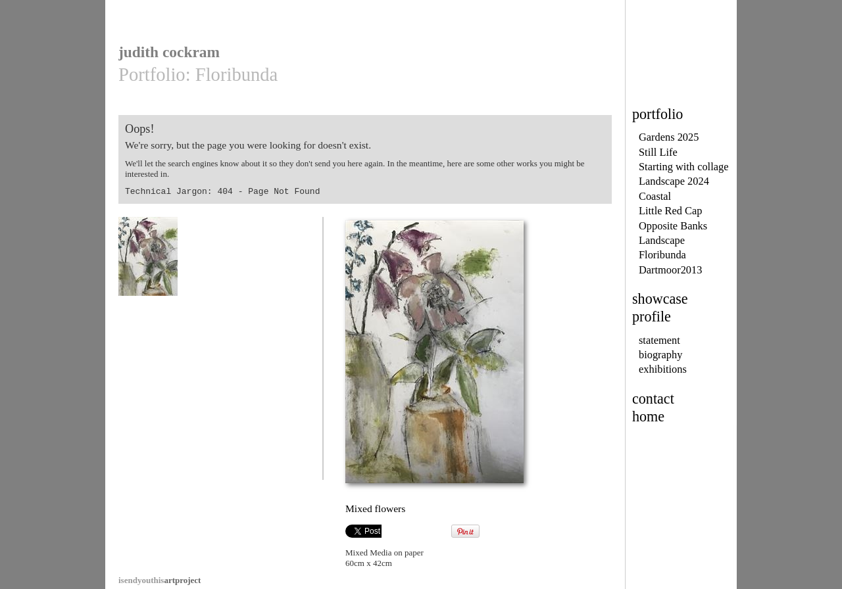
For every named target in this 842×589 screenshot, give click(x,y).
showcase (660, 299)
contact (653, 398)
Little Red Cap (670, 210)
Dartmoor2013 (670, 270)
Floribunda (662, 254)
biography (660, 354)
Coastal (655, 196)
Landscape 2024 (674, 181)
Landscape (662, 240)
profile (651, 316)
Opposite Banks (673, 226)
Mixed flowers (148, 262)
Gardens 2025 (669, 137)
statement (659, 340)
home (648, 416)
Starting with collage (683, 166)
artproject (159, 580)
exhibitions (663, 369)
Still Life (658, 152)
